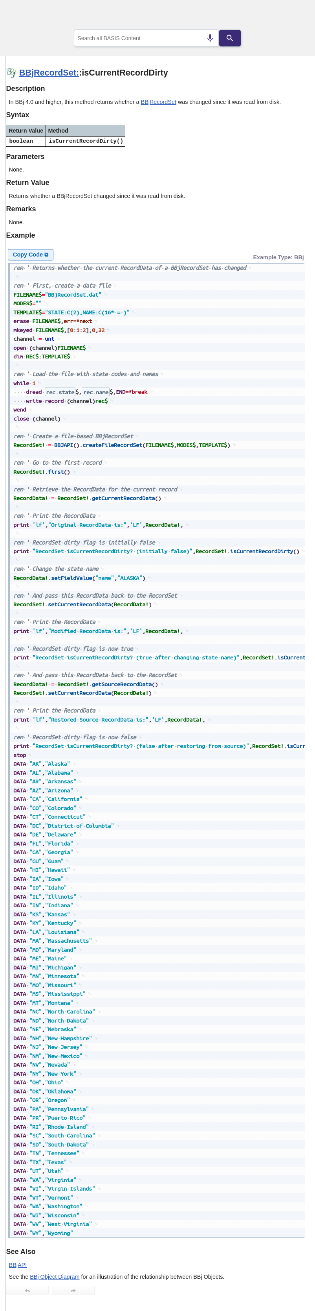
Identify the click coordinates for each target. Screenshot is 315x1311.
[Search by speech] (210, 38)
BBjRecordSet (158, 102)
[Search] (230, 38)
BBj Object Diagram (54, 1277)
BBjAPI (18, 1265)
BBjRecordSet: (49, 73)
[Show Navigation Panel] (294, 16)
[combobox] (146, 38)
